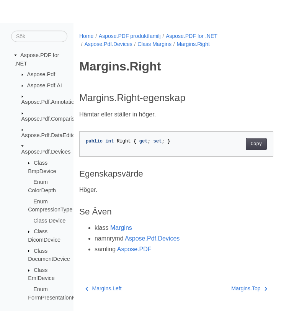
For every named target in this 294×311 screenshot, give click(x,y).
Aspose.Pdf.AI (44, 85)
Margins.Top (249, 288)
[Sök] (39, 36)
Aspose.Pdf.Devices (46, 152)
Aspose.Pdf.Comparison (51, 118)
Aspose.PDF (134, 249)
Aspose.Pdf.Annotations (50, 102)
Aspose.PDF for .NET (191, 36)
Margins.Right (192, 44)
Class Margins (154, 44)
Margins (121, 227)
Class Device (49, 221)
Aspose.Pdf (41, 74)
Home (86, 36)
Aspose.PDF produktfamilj (130, 36)
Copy (256, 144)
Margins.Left (103, 288)
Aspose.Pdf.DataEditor (49, 135)
